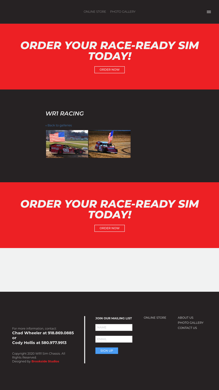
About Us (185, 318)
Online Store (95, 11)
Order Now (110, 69)
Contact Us (187, 328)
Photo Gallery (122, 11)
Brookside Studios (45, 361)
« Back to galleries (58, 125)
